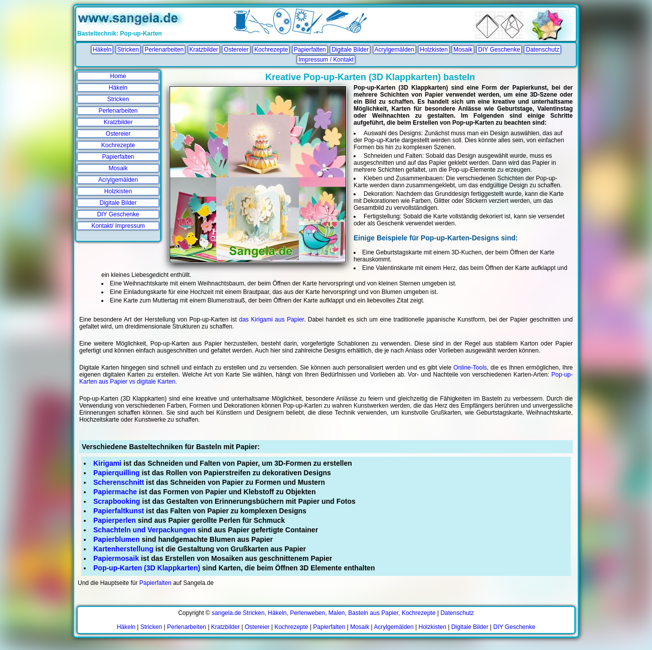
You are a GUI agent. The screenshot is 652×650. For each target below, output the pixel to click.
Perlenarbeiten (164, 49)
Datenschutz (542, 49)
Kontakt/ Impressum (118, 225)
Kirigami (107, 463)
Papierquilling (116, 473)
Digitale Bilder (350, 49)
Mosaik (462, 49)
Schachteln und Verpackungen (144, 530)
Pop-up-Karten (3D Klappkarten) (146, 568)
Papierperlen (114, 520)
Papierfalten (310, 49)
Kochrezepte (271, 49)
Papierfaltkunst (118, 511)
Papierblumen (116, 539)
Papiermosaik (116, 558)
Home (118, 76)
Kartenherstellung (123, 549)
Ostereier (236, 49)
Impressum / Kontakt (326, 59)
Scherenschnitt (118, 482)
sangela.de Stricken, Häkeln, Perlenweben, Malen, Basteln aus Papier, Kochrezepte (323, 612)
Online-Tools (470, 367)
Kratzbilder (204, 49)
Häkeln (102, 49)
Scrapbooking (116, 501)
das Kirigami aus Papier (271, 319)
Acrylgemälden (394, 49)
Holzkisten (433, 49)
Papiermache (115, 492)
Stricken (128, 49)
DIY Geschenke (499, 49)
